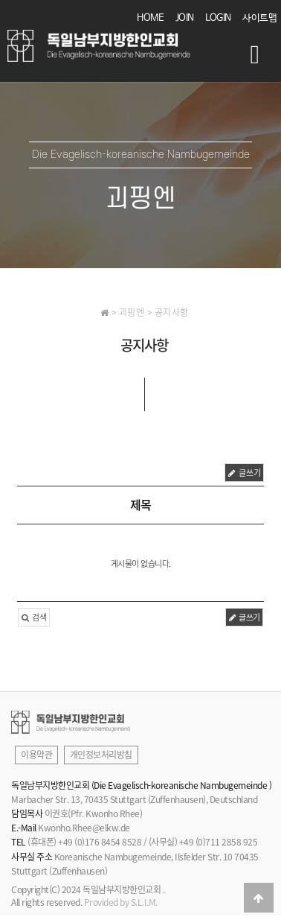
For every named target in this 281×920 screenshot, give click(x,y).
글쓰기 (244, 472)
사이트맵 (259, 18)
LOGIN (218, 18)
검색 (34, 617)
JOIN (184, 18)
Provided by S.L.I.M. (121, 902)
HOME (150, 18)
